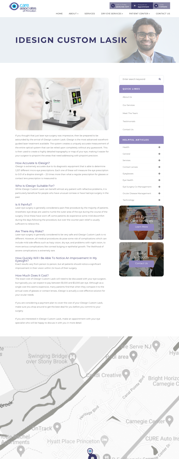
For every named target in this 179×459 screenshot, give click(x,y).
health (126, 147)
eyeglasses (128, 174)
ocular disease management (138, 194)
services (127, 161)
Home (59, 13)
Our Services (129, 105)
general (127, 154)
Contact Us (163, 13)
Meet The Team (131, 113)
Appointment (143, 7)
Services (90, 13)
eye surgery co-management (138, 188)
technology (129, 201)
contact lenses (130, 167)
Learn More (141, 228)
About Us (127, 97)
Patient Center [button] (139, 13)
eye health (128, 181)
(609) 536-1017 (122, 7)
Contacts (163, 7)
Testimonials (129, 121)
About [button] (73, 13)
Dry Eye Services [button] (112, 13)
